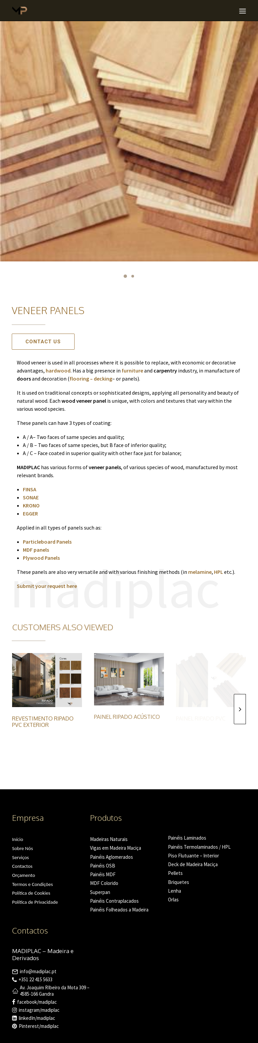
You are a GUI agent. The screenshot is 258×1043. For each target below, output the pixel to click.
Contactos (22, 866)
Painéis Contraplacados (114, 901)
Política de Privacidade (35, 902)
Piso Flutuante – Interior (193, 855)
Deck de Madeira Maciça (193, 864)
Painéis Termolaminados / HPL (199, 847)
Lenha (174, 891)
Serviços (20, 857)
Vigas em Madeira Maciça (115, 848)
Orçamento (23, 875)
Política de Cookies (31, 893)
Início (17, 839)
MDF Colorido (104, 883)
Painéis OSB (102, 865)
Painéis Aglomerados (111, 857)
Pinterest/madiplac (39, 1026)
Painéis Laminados (187, 838)
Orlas (173, 899)
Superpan (100, 892)
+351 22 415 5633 (35, 979)
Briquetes (178, 882)
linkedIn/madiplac (37, 1018)
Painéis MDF (103, 874)
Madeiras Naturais (109, 839)
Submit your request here (47, 586)
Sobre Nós (22, 848)
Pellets (175, 873)
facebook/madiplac (37, 1002)
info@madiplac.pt (38, 971)
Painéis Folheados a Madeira (119, 909)
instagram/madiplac (39, 1010)
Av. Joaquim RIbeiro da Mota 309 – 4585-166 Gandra (54, 990)
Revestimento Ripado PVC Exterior (43, 721)
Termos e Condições (32, 884)
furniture (132, 370)
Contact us (43, 342)
